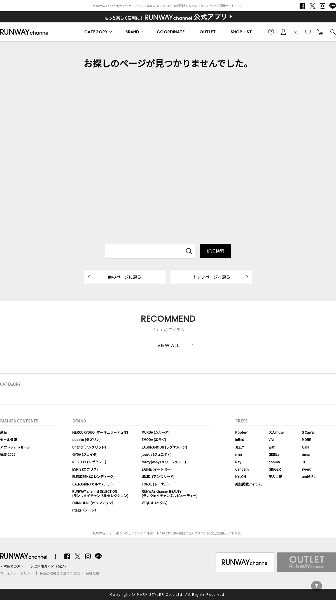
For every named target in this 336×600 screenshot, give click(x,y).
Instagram (322, 6)
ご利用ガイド (271, 31)
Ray (238, 461)
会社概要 (92, 573)
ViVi (271, 439)
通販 (3, 432)
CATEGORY (96, 32)
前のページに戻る (124, 277)
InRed (239, 439)
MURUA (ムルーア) (155, 432)
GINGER (275, 469)
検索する (332, 31)
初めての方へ (13, 566)
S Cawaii (308, 432)
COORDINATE (171, 32)
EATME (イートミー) (157, 469)
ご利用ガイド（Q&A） (51, 566)
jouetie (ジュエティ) (156, 454)
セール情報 (8, 439)
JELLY (239, 447)
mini (238, 454)
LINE (332, 6)
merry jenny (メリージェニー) (164, 461)
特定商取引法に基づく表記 (59, 573)
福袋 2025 (7, 454)
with (272, 447)
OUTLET (208, 32)
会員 (283, 31)
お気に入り (308, 31)
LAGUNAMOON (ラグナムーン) (164, 447)
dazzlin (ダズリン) (86, 439)
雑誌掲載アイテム (248, 484)
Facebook (302, 6)
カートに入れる (320, 31)
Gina (305, 447)
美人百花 (275, 476)
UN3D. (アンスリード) (158, 476)
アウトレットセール (15, 447)
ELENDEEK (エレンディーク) (93, 476)
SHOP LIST (241, 32)
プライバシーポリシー (17, 573)
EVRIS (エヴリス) (85, 469)
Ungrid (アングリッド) (89, 447)
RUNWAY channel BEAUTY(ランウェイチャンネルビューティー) (169, 493)
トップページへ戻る (211, 277)
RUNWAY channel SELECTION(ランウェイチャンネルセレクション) (100, 493)
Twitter (312, 6)
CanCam (242, 469)
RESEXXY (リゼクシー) (89, 461)
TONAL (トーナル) (155, 484)
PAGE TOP (316, 586)
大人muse (276, 432)
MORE (306, 439)
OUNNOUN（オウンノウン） (93, 502)
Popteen (241, 432)
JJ (303, 461)
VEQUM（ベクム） (155, 502)
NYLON (240, 476)
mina (306, 454)
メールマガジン (295, 31)
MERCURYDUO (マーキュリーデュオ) (100, 432)
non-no (274, 461)
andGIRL (308, 476)
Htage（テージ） (85, 510)
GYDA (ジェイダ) (84, 454)
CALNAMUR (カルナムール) (92, 484)
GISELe (274, 454)
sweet (306, 469)
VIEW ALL (168, 345)
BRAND (132, 32)
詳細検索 (216, 251)
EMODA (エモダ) (154, 439)
